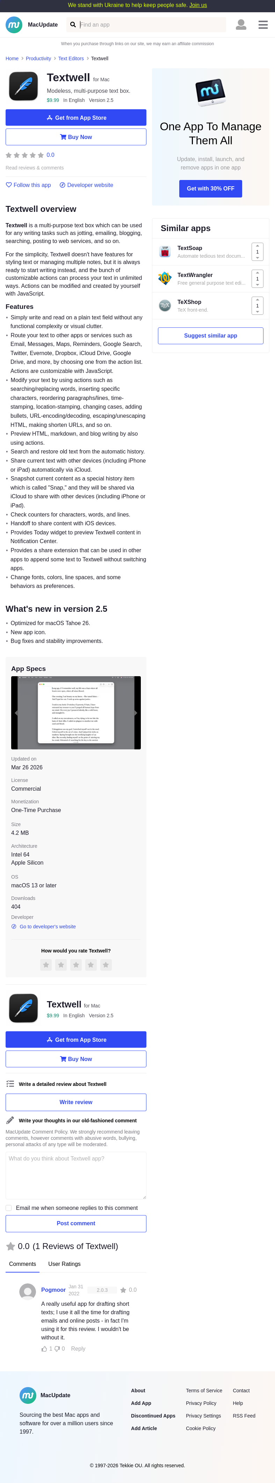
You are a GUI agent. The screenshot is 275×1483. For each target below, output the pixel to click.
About (138, 1390)
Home (12, 58)
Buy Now (76, 137)
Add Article (144, 1428)
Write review (76, 1102)
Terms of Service (204, 1390)
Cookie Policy (201, 1428)
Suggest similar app (210, 335)
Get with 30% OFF (210, 188)
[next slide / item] (136, 712)
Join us (198, 5)
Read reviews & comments (35, 168)
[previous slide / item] (16, 712)
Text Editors (71, 58)
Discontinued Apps (153, 1416)
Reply (78, 1348)
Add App (141, 1403)
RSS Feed (244, 1416)
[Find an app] (72, 24)
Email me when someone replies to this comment (77, 1208)
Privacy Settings (203, 1416)
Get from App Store (76, 117)
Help (238, 1403)
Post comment (76, 1223)
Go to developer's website (43, 926)
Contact (241, 1390)
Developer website (86, 185)
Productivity (38, 58)
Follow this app (28, 185)
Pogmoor (53, 1290)
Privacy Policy (201, 1403)
